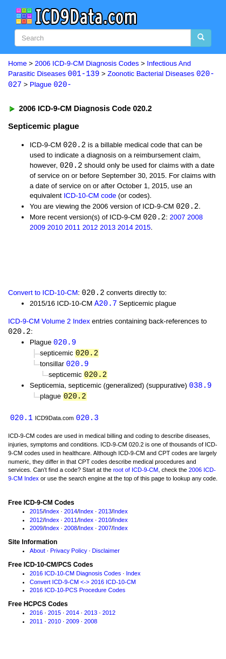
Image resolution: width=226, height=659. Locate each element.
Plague (51, 85)
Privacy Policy (68, 555)
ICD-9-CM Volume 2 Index (49, 323)
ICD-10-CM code (90, 197)
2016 (36, 617)
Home (17, 63)
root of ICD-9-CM (136, 474)
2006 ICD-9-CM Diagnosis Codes (87, 63)
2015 (142, 229)
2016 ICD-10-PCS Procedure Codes (77, 595)
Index (52, 516)
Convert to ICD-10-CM (43, 295)
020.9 (64, 345)
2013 (107, 229)
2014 (125, 229)
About (37, 555)
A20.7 (105, 305)
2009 (37, 229)
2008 (195, 219)
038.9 (200, 390)
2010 (55, 229)
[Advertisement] (86, 261)
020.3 (87, 422)
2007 (177, 219)
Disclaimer (106, 555)
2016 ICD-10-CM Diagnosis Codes (75, 578)
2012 (90, 229)
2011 (72, 229)
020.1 (21, 422)
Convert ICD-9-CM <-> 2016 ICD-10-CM (83, 587)
